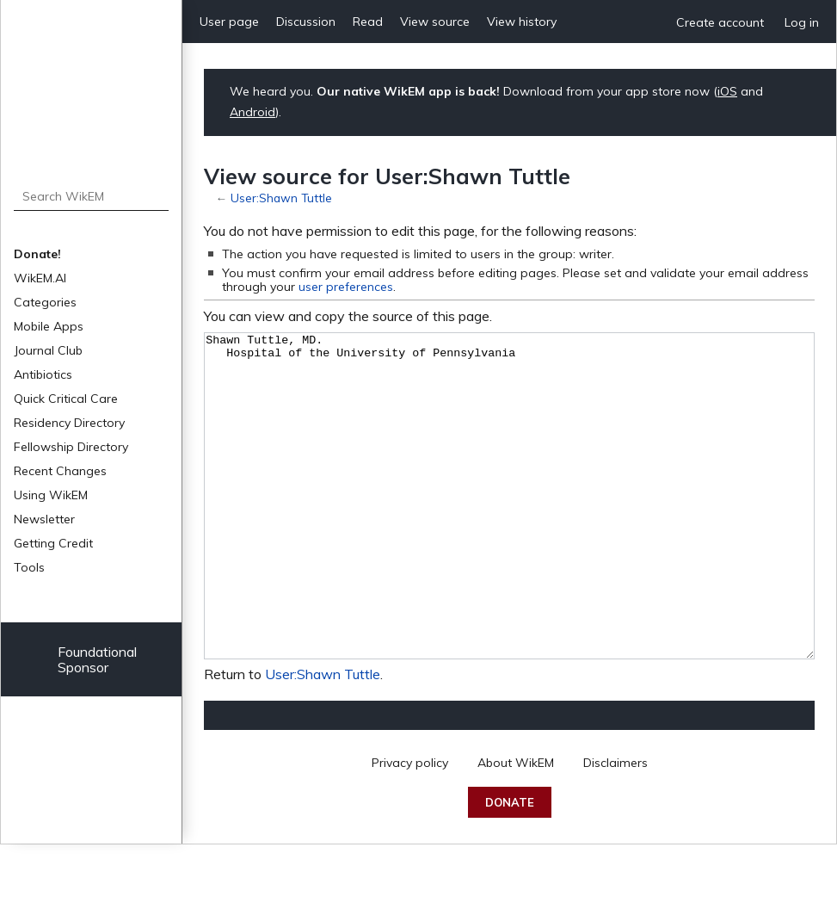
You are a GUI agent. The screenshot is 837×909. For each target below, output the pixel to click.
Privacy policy (410, 827)
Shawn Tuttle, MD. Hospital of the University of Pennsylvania (509, 528)
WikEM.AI (40, 278)
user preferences (345, 286)
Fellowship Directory (71, 446)
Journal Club (48, 350)
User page (229, 21)
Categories (45, 302)
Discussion (305, 21)
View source (435, 21)
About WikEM (515, 827)
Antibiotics (43, 374)
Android (252, 112)
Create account (720, 22)
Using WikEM (51, 495)
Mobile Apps (48, 326)
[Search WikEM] (91, 196)
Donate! (37, 254)
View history (522, 21)
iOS (727, 91)
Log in (802, 22)
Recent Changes (60, 471)
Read (368, 21)
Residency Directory (69, 422)
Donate (509, 867)
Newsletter (44, 519)
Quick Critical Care (66, 398)
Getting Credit (53, 543)
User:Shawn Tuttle (281, 197)
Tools (29, 567)
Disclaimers (615, 827)
